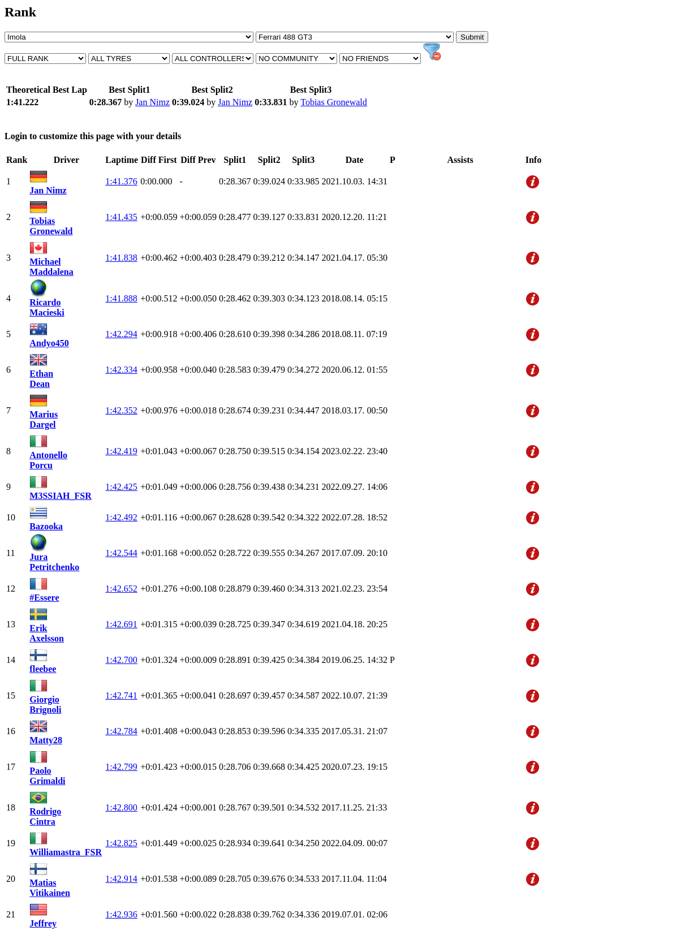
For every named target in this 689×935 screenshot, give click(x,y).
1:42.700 (121, 660)
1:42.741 (121, 695)
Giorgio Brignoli (45, 704)
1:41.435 (121, 217)
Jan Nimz (152, 102)
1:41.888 (121, 298)
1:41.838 (121, 257)
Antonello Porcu (48, 460)
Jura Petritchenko (54, 562)
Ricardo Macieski (46, 307)
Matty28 (45, 740)
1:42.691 (121, 624)
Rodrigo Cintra (45, 816)
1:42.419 (121, 451)
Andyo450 (48, 343)
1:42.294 (121, 334)
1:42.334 (121, 369)
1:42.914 (121, 879)
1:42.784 (121, 731)
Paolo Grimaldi (47, 776)
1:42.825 (121, 843)
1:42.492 (121, 517)
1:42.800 (121, 807)
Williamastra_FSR (65, 852)
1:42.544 (121, 553)
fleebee (42, 669)
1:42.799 (121, 767)
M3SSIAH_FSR (60, 496)
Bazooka (46, 526)
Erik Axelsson (46, 633)
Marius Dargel (43, 419)
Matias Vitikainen (49, 888)
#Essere (44, 597)
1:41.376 (121, 181)
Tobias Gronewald (333, 102)
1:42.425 (121, 487)
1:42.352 (121, 410)
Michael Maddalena (51, 267)
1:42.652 (121, 588)
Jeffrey (43, 923)
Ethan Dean (41, 379)
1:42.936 (121, 914)
